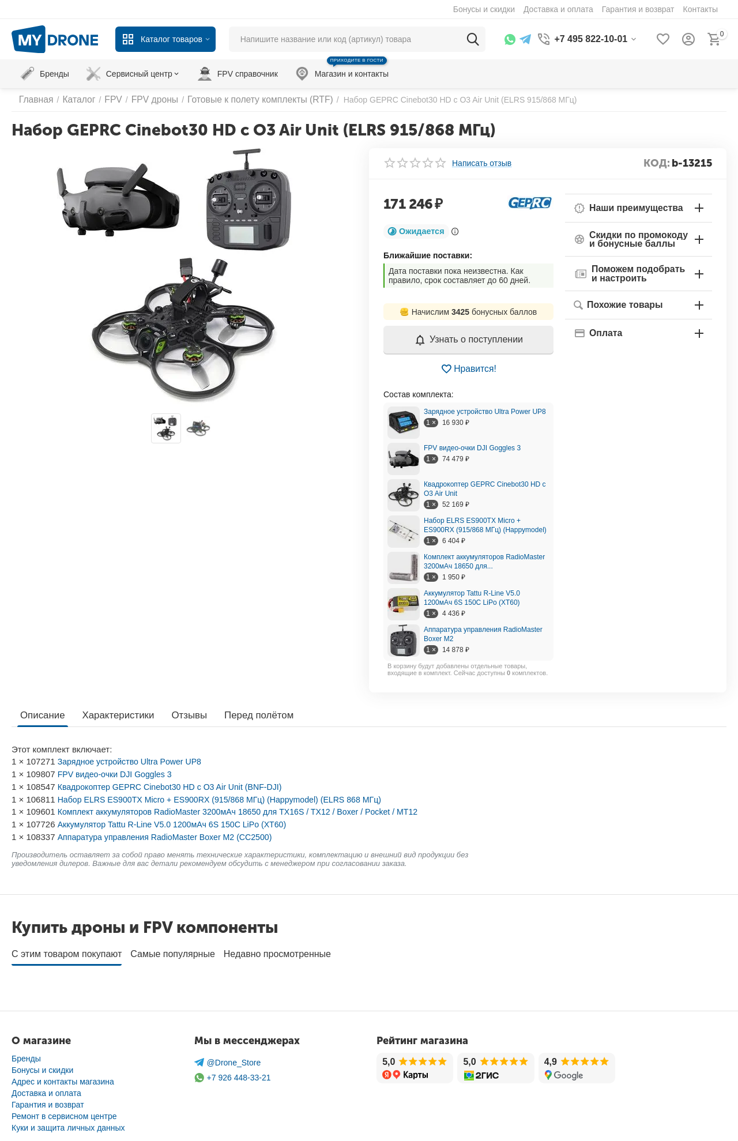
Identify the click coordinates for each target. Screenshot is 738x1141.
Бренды (26, 1054)
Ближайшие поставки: (427, 255)
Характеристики (114, 715)
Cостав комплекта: (418, 394)
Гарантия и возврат (48, 1100)
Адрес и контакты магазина (63, 1077)
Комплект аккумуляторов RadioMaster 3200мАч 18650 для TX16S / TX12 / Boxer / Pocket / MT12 (249, 811)
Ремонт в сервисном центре (64, 1112)
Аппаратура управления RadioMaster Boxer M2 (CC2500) (171, 837)
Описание (41, 715)
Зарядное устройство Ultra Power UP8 (485, 412)
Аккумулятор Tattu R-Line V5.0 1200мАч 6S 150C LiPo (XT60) (179, 824)
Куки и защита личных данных (68, 1123)
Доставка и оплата (46, 1089)
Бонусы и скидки (42, 1066)
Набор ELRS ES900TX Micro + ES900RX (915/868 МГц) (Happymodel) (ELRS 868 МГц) (229, 799)
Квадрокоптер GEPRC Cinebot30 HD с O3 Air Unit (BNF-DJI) (177, 787)
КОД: (656, 163)
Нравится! (468, 369)
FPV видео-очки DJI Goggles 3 (472, 448)
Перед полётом (250, 715)
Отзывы (182, 715)
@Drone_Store (227, 1059)
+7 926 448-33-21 (232, 1074)
